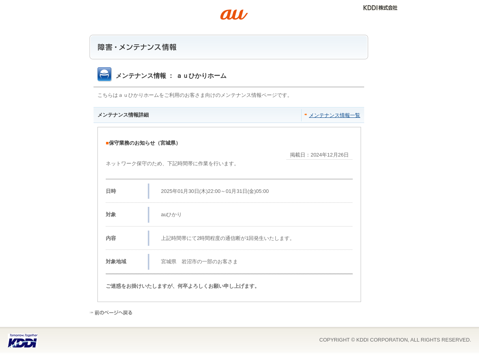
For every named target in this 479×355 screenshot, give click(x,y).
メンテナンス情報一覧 (334, 115)
